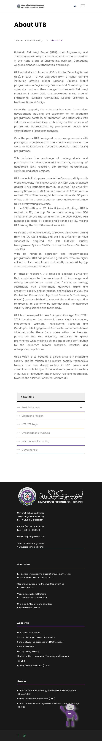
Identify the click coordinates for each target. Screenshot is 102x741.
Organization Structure (36, 433)
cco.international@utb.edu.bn (32, 597)
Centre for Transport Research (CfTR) (36, 698)
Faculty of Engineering (28, 651)
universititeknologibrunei (31, 543)
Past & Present (31, 407)
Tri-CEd (21, 660)
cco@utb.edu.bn (25, 587)
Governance (29, 450)
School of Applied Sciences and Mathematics (40, 641)
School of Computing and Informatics (36, 637)
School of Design (25, 646)
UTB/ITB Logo (30, 424)
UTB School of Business (28, 632)
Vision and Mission (32, 416)
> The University (33, 40)
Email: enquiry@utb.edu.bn (30, 536)
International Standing (35, 441)
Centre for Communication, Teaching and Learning (43, 656)
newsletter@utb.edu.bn (29, 607)
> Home (18, 40)
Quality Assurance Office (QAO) (33, 665)
